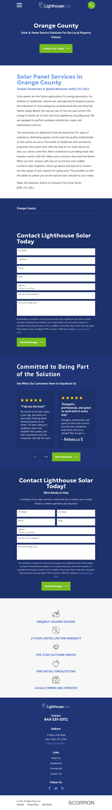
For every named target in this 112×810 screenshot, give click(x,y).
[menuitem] (20, 804)
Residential (56, 763)
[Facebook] (49, 788)
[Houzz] (62, 788)
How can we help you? (27, 303)
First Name (22, 250)
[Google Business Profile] (56, 788)
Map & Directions (56, 743)
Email (20, 277)
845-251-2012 (56, 719)
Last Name (22, 259)
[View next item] (46, 457)
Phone (20, 268)
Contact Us (56, 773)
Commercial (56, 768)
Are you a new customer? (28, 294)
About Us (56, 758)
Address (21, 285)
